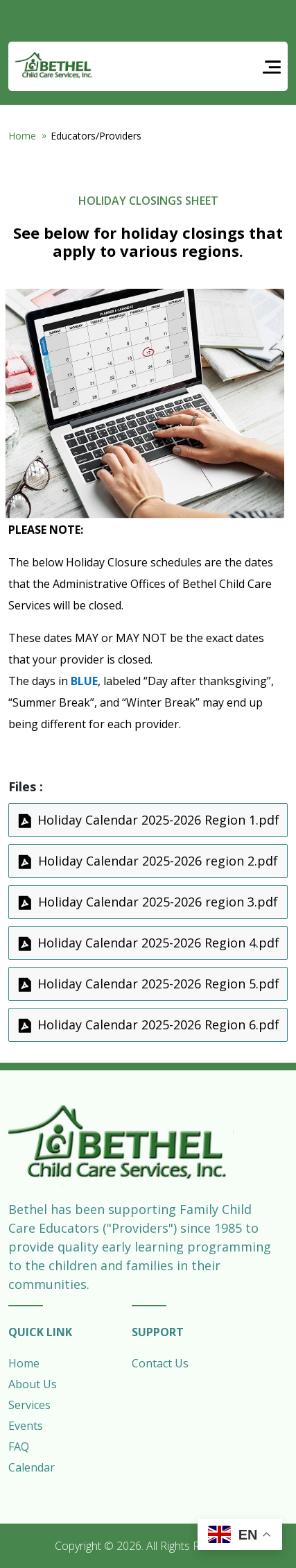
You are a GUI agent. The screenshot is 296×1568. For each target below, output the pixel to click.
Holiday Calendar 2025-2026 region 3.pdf (158, 901)
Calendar (31, 1467)
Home (22, 135)
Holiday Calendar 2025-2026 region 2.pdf (158, 860)
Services (29, 1405)
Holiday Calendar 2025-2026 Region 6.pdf (158, 1024)
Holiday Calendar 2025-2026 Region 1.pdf (158, 819)
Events (25, 1425)
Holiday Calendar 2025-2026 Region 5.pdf (158, 983)
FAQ (18, 1446)
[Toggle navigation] (272, 66)
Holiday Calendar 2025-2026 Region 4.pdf (158, 942)
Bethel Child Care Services (55, 66)
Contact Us (160, 1363)
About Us (32, 1384)
